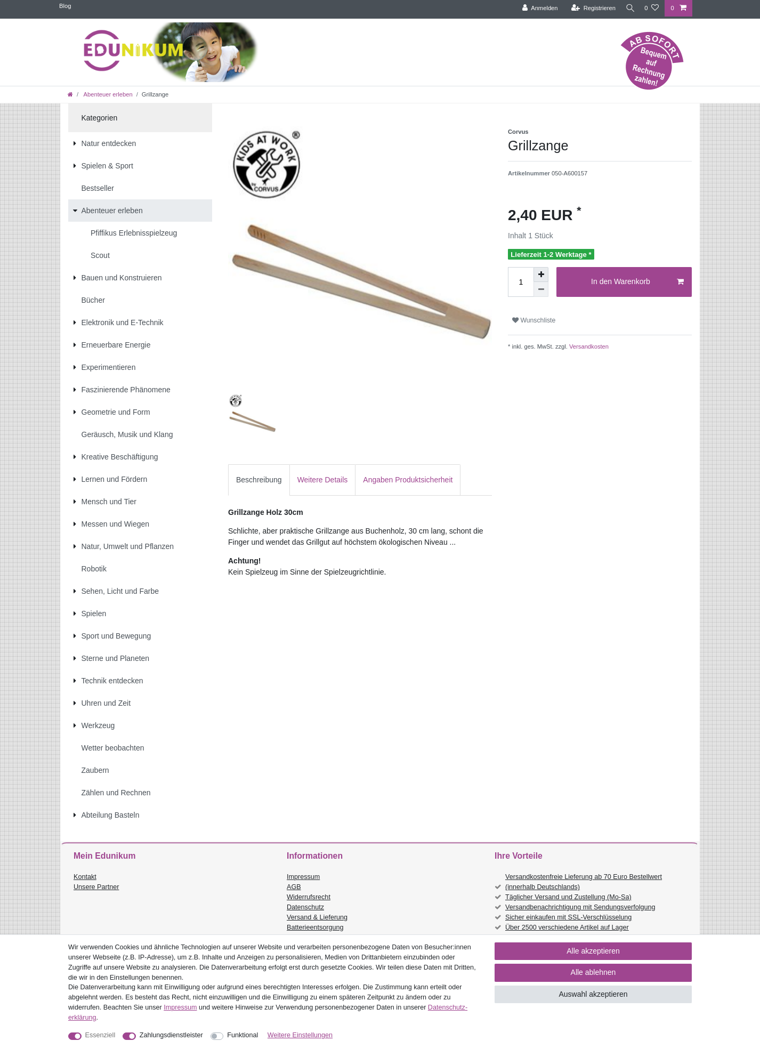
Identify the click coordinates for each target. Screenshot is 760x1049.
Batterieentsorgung (315, 927)
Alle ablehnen (593, 972)
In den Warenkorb (637, 282)
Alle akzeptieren (593, 951)
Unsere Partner (96, 887)
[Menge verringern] (540, 289)
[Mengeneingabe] (520, 282)
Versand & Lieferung (317, 917)
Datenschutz (305, 907)
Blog (65, 6)
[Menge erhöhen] (540, 274)
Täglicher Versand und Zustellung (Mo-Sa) (568, 897)
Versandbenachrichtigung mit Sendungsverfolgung (580, 907)
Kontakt (85, 877)
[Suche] (627, 8)
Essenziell (100, 1035)
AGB (294, 887)
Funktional (242, 1035)
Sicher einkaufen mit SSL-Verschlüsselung (568, 917)
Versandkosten (588, 346)
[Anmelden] (536, 8)
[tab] (259, 480)
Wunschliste (533, 320)
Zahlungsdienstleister (171, 1035)
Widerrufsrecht (308, 897)
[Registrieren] (589, 8)
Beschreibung (259, 479)
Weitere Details (322, 479)
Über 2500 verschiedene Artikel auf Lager (567, 927)
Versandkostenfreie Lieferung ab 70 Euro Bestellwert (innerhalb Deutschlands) (583, 882)
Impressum (303, 877)
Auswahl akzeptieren (593, 994)
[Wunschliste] (651, 8)
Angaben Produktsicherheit (407, 479)
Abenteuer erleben (107, 94)
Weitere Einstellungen (300, 1035)
